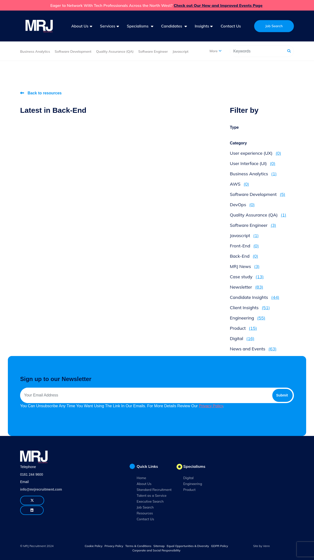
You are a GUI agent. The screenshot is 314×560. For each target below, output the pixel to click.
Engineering (247, 318)
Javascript (180, 51)
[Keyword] (257, 51)
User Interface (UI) (252, 163)
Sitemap (159, 546)
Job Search (145, 507)
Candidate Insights (254, 297)
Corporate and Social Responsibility (156, 550)
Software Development (73, 51)
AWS (239, 184)
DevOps (242, 204)
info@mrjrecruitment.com (41, 489)
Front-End (244, 246)
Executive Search (150, 501)
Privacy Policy (211, 406)
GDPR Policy (219, 546)
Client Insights (250, 307)
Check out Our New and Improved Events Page (218, 5)
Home (141, 478)
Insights (202, 26)
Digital (242, 338)
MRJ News (245, 266)
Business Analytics (35, 51)
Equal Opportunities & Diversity (188, 546)
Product (243, 328)
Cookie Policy (94, 546)
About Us (144, 484)
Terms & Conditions (138, 546)
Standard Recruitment (154, 489)
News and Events (253, 349)
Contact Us (231, 26)
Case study (247, 277)
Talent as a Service (152, 495)
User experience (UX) (255, 153)
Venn (266, 546)
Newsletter (246, 287)
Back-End (244, 256)
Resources (145, 513)
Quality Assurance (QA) (115, 51)
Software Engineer (153, 51)
